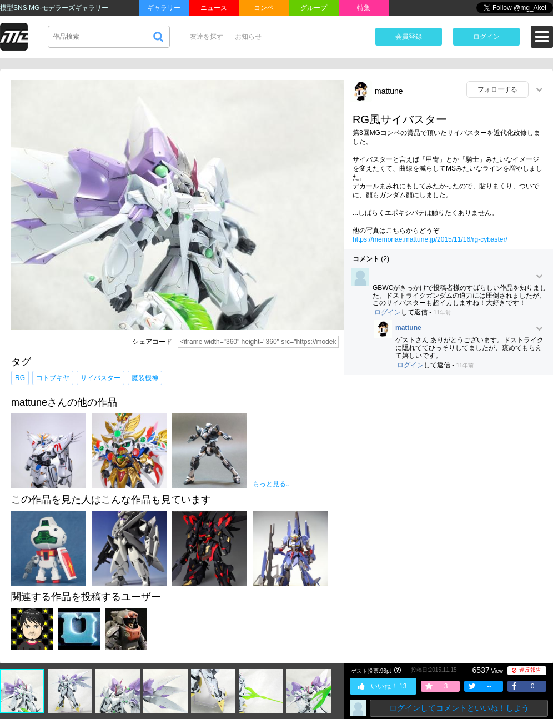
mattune (389, 91)
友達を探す (206, 37)
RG (20, 378)
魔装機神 (145, 378)
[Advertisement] (448, 463)
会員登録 (408, 37)
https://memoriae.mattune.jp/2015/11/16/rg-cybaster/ (430, 239)
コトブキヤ (52, 378)
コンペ (264, 8)
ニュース (213, 8)
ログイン (486, 37)
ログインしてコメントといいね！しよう (459, 707)
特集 (363, 8)
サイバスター (100, 378)
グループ (313, 8)
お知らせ (248, 37)
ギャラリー (163, 8)
